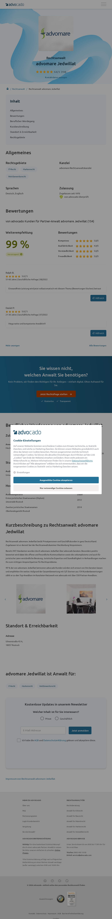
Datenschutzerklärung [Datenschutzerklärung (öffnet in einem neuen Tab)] (82, 460)
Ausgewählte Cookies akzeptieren (56, 480)
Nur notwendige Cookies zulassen (56, 488)
